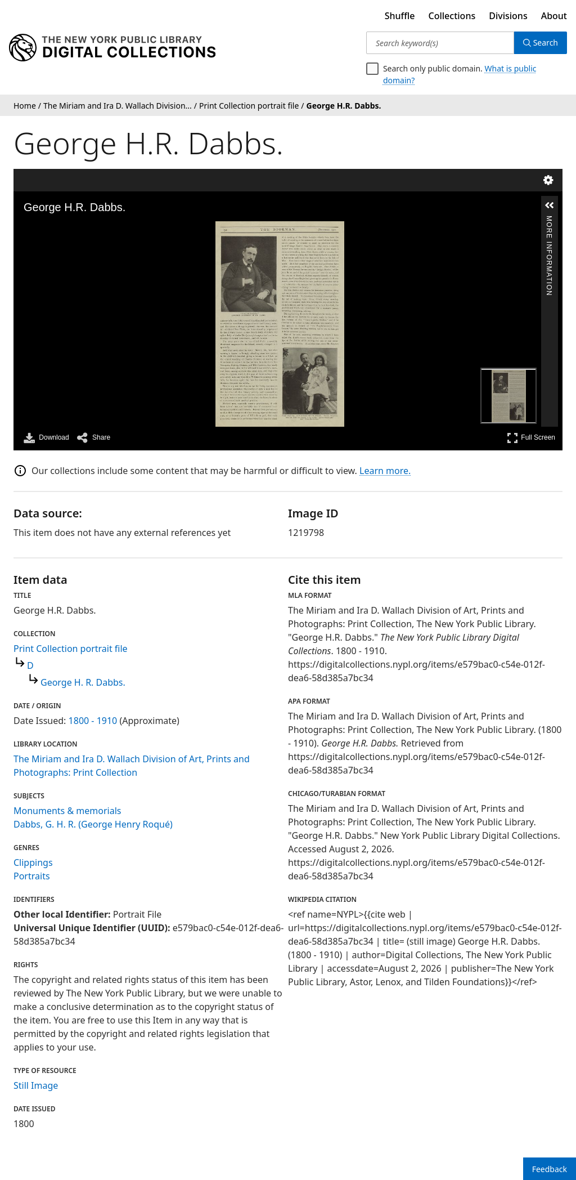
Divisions (508, 16)
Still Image (36, 1085)
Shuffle (400, 16)
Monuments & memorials (67, 810)
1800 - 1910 (93, 720)
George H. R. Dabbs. (82, 682)
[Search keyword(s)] (440, 43)
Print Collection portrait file (71, 648)
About (554, 16)
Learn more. (385, 470)
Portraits (32, 876)
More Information (549, 220)
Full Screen (531, 437)
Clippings (33, 862)
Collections (452, 16)
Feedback (549, 1169)
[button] (549, 205)
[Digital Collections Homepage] (112, 48)
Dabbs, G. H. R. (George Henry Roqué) (93, 824)
